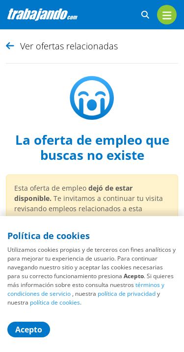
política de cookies (55, 302)
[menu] (167, 14)
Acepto (28, 329)
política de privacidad (127, 293)
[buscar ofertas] (145, 15)
